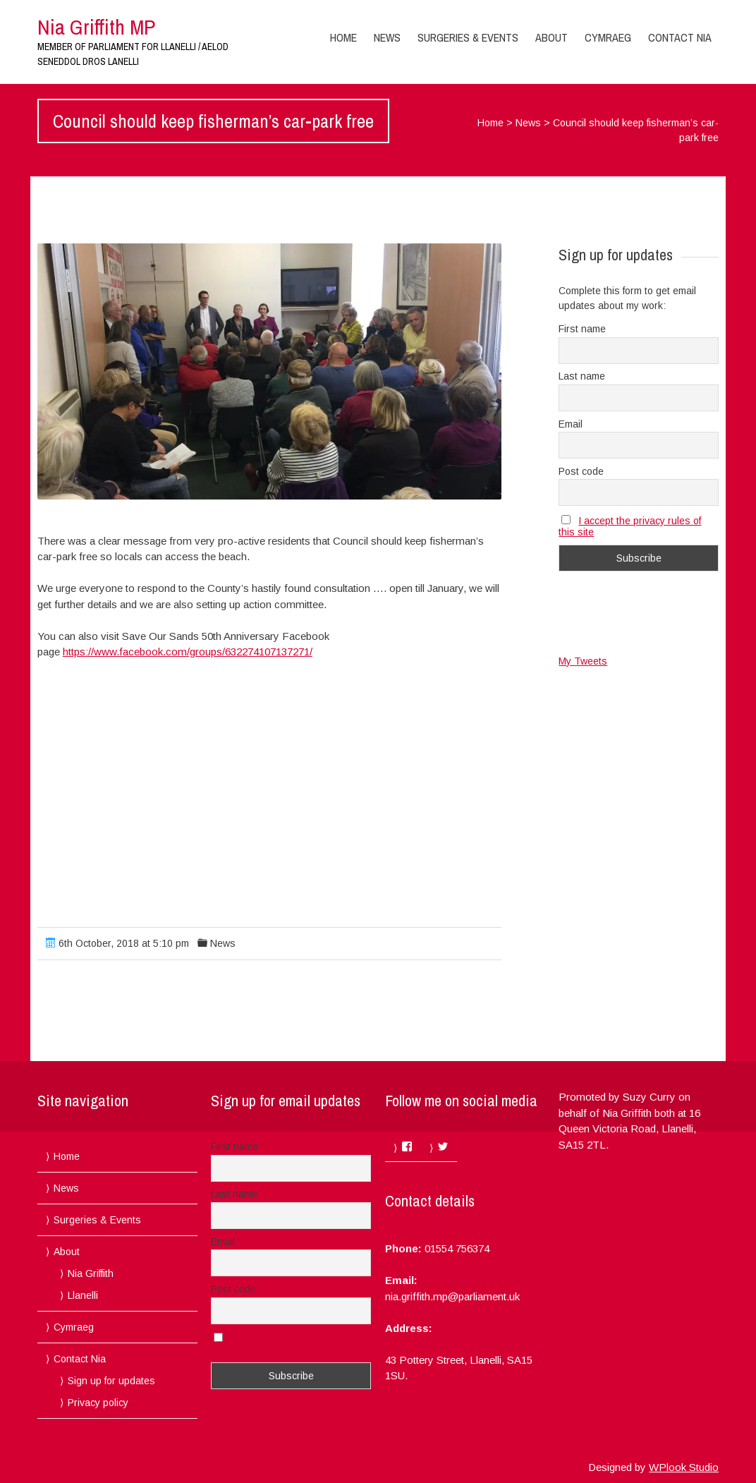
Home (343, 37)
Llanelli (83, 1295)
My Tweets (583, 661)
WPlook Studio (684, 1467)
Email (571, 424)
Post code (581, 471)
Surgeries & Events (467, 37)
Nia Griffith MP (96, 27)
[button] (269, 371)
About (551, 37)
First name (582, 328)
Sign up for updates (111, 1380)
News (387, 37)
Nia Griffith (91, 1273)
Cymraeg (608, 37)
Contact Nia (680, 37)
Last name (582, 376)
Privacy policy (98, 1402)
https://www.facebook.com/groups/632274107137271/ (187, 652)
